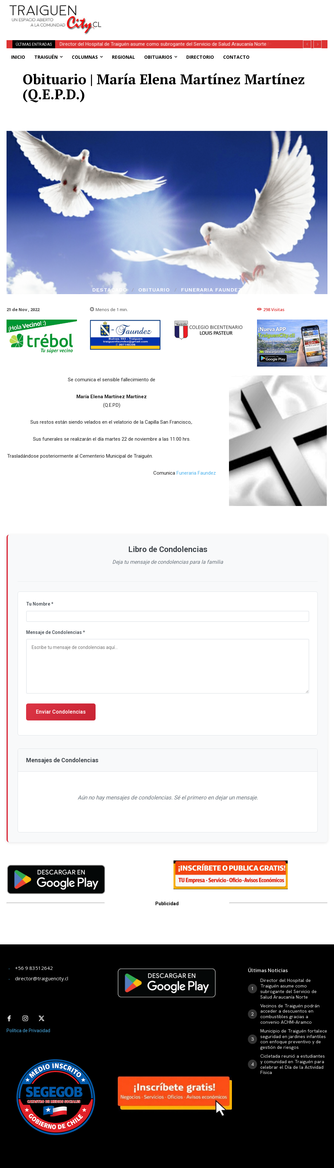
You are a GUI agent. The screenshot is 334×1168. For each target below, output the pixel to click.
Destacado (109, 289)
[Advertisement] (194, 10)
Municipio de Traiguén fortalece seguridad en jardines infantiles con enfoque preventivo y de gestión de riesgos (293, 1039)
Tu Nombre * (39, 604)
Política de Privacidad (28, 1029)
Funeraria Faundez (211, 289)
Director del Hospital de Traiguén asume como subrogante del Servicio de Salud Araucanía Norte (163, 44)
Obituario (154, 289)
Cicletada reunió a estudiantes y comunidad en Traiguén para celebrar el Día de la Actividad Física (292, 1064)
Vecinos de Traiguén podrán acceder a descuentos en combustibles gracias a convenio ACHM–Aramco (290, 1014)
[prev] (307, 44)
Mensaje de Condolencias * (55, 632)
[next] (317, 44)
